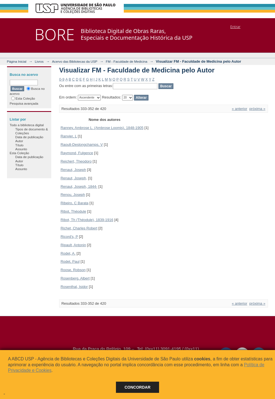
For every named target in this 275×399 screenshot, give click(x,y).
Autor (19, 141)
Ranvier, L (68, 136)
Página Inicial (17, 61)
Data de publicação (29, 137)
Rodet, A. (67, 253)
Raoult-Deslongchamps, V (81, 144)
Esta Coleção (23, 98)
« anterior (239, 109)
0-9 (61, 79)
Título (19, 145)
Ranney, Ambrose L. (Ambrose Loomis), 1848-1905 (101, 128)
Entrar (235, 26)
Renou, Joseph (72, 195)
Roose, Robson (73, 270)
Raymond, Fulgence (76, 153)
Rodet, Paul (70, 261)
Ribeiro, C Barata (74, 203)
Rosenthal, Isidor (74, 287)
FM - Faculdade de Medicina (126, 61)
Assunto (21, 149)
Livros (39, 61)
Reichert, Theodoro (76, 161)
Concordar (138, 387)
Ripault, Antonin (73, 245)
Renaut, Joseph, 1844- (78, 186)
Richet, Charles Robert (78, 228)
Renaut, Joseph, (73, 178)
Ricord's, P (69, 236)
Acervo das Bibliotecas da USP (74, 61)
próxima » (257, 109)
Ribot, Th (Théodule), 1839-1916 (86, 220)
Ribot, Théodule (73, 211)
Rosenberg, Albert (75, 278)
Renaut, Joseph (73, 170)
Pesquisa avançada (24, 103)
